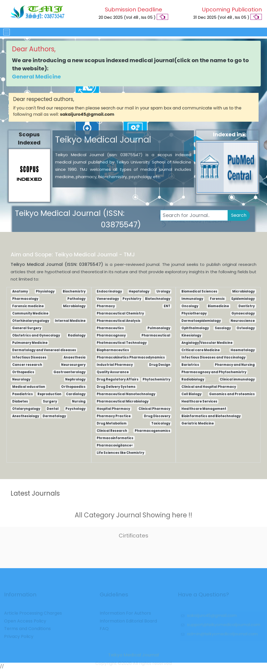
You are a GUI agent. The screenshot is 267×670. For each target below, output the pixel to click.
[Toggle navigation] (5, 32)
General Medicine (36, 76)
